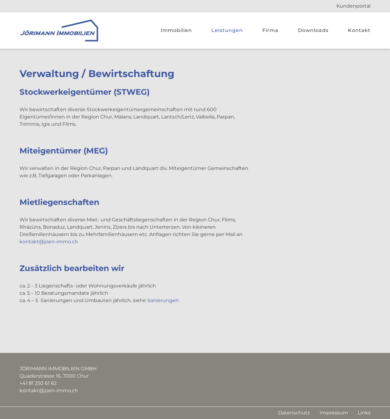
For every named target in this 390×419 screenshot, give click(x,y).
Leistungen (227, 30)
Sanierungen (163, 300)
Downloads (313, 30)
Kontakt (359, 30)
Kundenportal (353, 6)
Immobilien (176, 30)
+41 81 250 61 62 (38, 383)
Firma (270, 30)
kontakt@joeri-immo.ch (49, 242)
